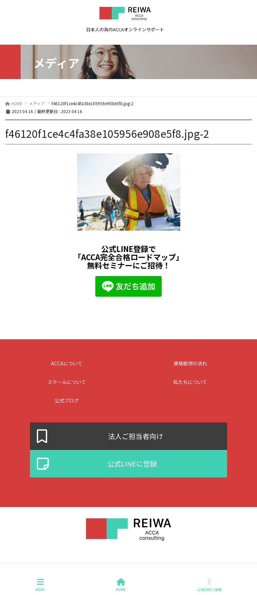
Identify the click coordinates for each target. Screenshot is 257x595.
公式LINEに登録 (132, 464)
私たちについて (190, 381)
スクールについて (66, 381)
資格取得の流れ (190, 363)
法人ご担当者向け (135, 436)
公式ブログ (67, 400)
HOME (121, 585)
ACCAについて (67, 363)
